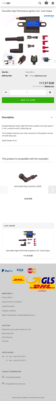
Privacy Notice (7, 297)
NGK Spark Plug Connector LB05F (28, 186)
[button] (6, 92)
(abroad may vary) (41, 76)
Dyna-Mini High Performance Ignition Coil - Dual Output (28, 251)
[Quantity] (28, 92)
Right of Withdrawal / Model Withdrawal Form (18, 315)
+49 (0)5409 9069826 (13, 377)
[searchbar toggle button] (40, 3)
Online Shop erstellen (19, 398)
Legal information (8, 306)
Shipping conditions (9, 311)
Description (8, 117)
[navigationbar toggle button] (53, 3)
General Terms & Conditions (12, 302)
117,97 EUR (28, 256)
